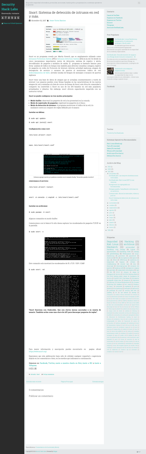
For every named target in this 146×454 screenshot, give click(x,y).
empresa (109, 319)
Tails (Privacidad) (113, 146)
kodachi (125, 329)
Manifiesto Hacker (132, 300)
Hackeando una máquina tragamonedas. (123, 70)
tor (116, 292)
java (136, 327)
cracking (124, 315)
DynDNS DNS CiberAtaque (121, 278)
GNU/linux (123, 260)
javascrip (109, 329)
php (119, 337)
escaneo (135, 319)
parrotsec (121, 256)
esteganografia (110, 321)
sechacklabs (128, 343)
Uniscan (126, 307)
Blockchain (115, 296)
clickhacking (111, 264)
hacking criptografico (121, 323)
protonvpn (112, 290)
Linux (132, 249)
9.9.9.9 (118, 272)
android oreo (126, 309)
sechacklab (120, 343)
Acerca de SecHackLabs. (115, 27)
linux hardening (117, 288)
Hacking (129, 241)
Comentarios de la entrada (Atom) (47, 447)
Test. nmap (127, 284)
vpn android (124, 292)
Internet (130, 298)
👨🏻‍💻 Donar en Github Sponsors (12, 23)
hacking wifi (119, 268)
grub (135, 286)
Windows (136, 284)
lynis (136, 329)
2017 (109, 172)
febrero (111, 225)
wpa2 (115, 351)
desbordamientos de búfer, (39, 73)
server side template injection (120, 345)
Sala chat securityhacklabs (116, 305)
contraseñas (117, 315)
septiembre (113, 208)
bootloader (109, 313)
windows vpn (125, 349)
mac (108, 331)
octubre (111, 205)
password (132, 256)
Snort (38, 374)
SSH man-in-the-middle (133, 302)
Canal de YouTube (113, 15)
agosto (111, 210)
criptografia (131, 315)
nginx (116, 335)
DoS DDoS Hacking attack (130, 274)
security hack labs (131, 290)
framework (127, 321)
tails (123, 347)
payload (114, 337)
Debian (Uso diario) (114, 156)
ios (132, 327)
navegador (109, 335)
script (120, 290)
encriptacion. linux (118, 319)
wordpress (110, 351)
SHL (116, 258)
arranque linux (135, 309)
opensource (135, 288)
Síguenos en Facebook (115, 18)
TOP (138, 452)
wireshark (134, 349)
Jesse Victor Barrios (57, 20)
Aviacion (135, 294)
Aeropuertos (110, 294)
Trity (120, 307)
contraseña (119, 286)
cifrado (132, 262)
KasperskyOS (112, 300)
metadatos (123, 333)
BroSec (121, 296)
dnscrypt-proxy (121, 266)
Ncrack (109, 302)
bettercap (134, 311)
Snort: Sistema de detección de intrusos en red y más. (64, 14)
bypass (122, 262)
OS (118, 302)
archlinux (129, 244)
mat (124, 331)
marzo (111, 222)
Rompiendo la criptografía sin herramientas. (119, 186)
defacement (112, 317)
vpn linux (128, 347)
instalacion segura (124, 327)
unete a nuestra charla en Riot (68, 363)
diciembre (112, 174)
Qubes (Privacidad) (113, 148)
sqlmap (118, 347)
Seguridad (112, 241)
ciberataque (134, 313)
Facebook (43, 363)
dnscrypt (110, 266)
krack (130, 329)
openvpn (112, 270)
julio (110, 213)
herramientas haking (114, 325)
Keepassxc (127, 280)
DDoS (115, 260)
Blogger (55, 451)
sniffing (109, 347)
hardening (131, 323)
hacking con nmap (116, 249)
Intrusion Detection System (68, 59)
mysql (135, 333)
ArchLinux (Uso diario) (115, 153)
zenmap (134, 292)
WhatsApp (111, 309)
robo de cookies (120, 341)
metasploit (127, 288)
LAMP (119, 300)
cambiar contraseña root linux (122, 313)
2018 (109, 169)
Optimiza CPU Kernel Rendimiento (119, 282)
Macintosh (136, 280)
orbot (135, 335)
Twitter (51, 363)
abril (111, 220)
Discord (109, 23)
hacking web (125, 251)
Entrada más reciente (33, 382)
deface (137, 315)
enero (111, 227)
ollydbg (130, 335)
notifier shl (123, 335)
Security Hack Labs (10, 6)
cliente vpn (124, 264)
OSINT (123, 302)
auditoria (127, 311)
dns (134, 264)
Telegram (110, 25)
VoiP (131, 307)
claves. (111, 286)
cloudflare (109, 315)
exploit (134, 258)
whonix (135, 347)
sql (114, 347)
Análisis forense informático (123, 294)
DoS (110, 298)
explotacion (128, 286)
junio (111, 215)
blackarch (112, 246)
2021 (109, 167)
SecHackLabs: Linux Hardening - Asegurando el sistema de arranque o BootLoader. (126, 41)
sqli (137, 270)
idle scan (134, 325)
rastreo (122, 339)
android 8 (118, 309)
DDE (138, 296)
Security (127, 305)
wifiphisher (115, 349)
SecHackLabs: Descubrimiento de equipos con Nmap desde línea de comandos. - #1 (121, 56)
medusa (130, 331)
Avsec (108, 296)
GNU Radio (115, 298)
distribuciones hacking (124, 317)
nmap (136, 251)
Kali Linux (113, 244)
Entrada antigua (97, 382)
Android (110, 258)
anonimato (111, 251)
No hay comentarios (48, 374)
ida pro (128, 325)
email (135, 317)
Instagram (123, 298)
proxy (116, 339)
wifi (108, 349)
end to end (128, 319)
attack (120, 311)
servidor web (133, 345)
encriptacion (125, 258)
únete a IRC (87, 363)
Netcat (114, 302)
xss (111, 272)
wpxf (120, 351)
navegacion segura (132, 268)
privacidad (130, 247)
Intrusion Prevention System (40, 59)
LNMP (124, 300)
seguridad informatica (126, 270)
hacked (109, 288)
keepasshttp (117, 329)
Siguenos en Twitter (114, 20)
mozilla (130, 333)
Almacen (126, 272)
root (115, 343)
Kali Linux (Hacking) (114, 144)
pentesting (114, 253)
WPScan (137, 307)
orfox (108, 337)
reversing (129, 339)
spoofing (109, 292)
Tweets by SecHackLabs (115, 133)
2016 (109, 230)
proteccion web (125, 337)
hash (137, 323)
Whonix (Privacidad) (114, 151)
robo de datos (129, 341)
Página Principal (67, 382)
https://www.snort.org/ (38, 351)
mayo (111, 218)
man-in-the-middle (116, 331)
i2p (123, 325)
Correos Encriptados (130, 296)
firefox (119, 321)
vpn (108, 260)
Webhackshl (127, 254)
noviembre (113, 203)
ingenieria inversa (111, 327)
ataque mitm (112, 311)
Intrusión (33, 374)
